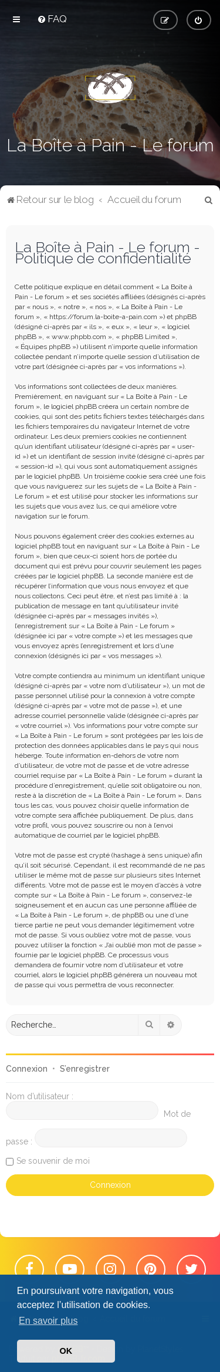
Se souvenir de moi (53, 1161)
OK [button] (66, 1351)
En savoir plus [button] (48, 1321)
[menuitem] (52, 19)
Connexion (27, 1068)
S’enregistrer (85, 1068)
